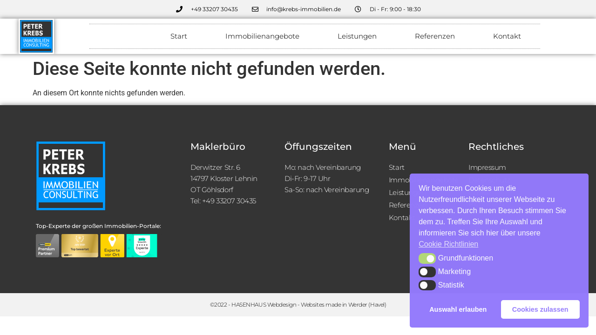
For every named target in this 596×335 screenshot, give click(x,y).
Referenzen (435, 36)
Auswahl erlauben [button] (458, 309)
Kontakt (507, 36)
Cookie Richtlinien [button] (448, 244)
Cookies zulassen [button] (540, 309)
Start (178, 36)
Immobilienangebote (262, 36)
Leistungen (357, 36)
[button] (427, 258)
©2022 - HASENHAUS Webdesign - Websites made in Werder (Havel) (298, 304)
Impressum (487, 167)
